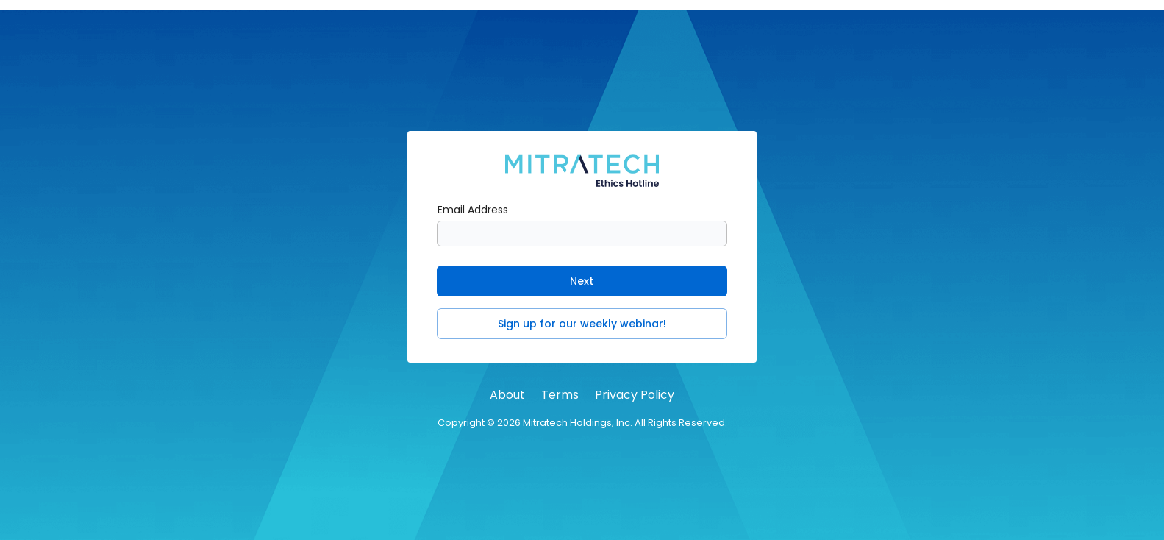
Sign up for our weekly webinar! (582, 323)
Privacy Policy (634, 394)
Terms (560, 394)
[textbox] (582, 233)
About (507, 394)
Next (581, 281)
